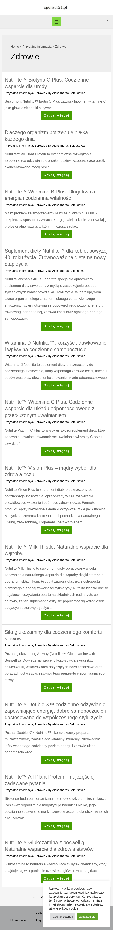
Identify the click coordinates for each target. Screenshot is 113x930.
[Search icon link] (108, 22)
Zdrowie (40, 93)
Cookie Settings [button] (63, 916)
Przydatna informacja (19, 93)
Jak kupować (17, 920)
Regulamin (42, 920)
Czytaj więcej (56, 116)
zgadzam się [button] (87, 916)
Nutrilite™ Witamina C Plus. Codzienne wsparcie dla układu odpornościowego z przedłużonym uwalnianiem (49, 408)
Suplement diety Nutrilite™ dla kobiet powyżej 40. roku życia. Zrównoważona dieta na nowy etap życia (56, 257)
